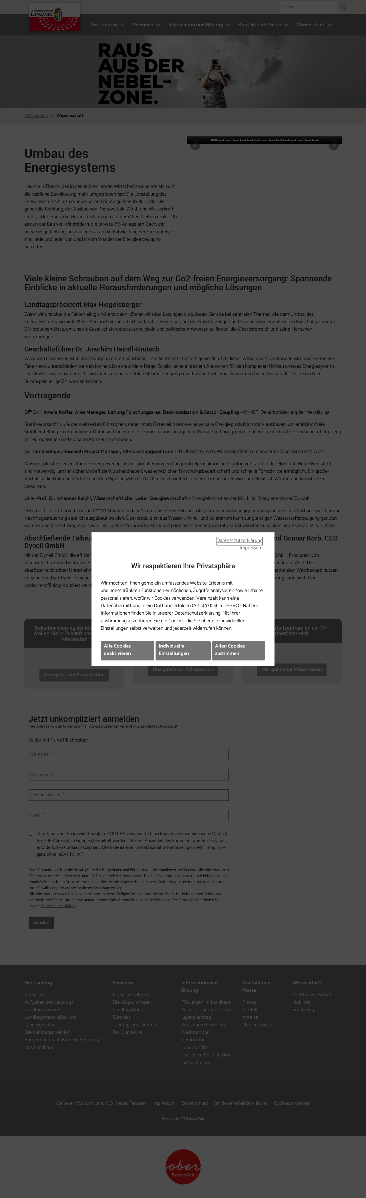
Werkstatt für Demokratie (195, 1036)
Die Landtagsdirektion (47, 1032)
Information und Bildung (195, 25)
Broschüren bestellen (203, 1025)
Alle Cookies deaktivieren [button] (117, 650)
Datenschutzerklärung (239, 541)
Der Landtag (104, 25)
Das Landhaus (39, 1048)
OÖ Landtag (36, 116)
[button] (343, 8)
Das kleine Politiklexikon (206, 1055)
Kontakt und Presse (259, 25)
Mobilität (302, 1002)
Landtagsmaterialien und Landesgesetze (50, 1021)
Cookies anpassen (292, 1103)
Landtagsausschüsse (46, 1010)
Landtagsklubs (127, 1010)
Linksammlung (196, 1063)
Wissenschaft (310, 25)
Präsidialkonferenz (132, 995)
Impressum (251, 548)
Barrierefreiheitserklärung (241, 1103)
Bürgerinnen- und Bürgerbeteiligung (62, 1040)
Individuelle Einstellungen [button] (174, 650)
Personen (143, 25)
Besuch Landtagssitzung (206, 1010)
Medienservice (257, 1025)
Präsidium (35, 995)
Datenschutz (195, 1103)
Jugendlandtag (196, 1017)
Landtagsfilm (194, 1048)
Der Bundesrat (128, 1032)
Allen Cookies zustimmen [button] (230, 650)
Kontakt (250, 1010)
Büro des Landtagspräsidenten (134, 1021)
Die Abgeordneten (132, 1002)
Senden (41, 923)
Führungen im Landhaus (206, 1002)
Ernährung (303, 1010)
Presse (249, 1002)
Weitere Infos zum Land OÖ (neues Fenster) (100, 1103)
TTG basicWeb (192, 1119)
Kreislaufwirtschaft (312, 995)
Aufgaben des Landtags (49, 1002)
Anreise (250, 1017)
